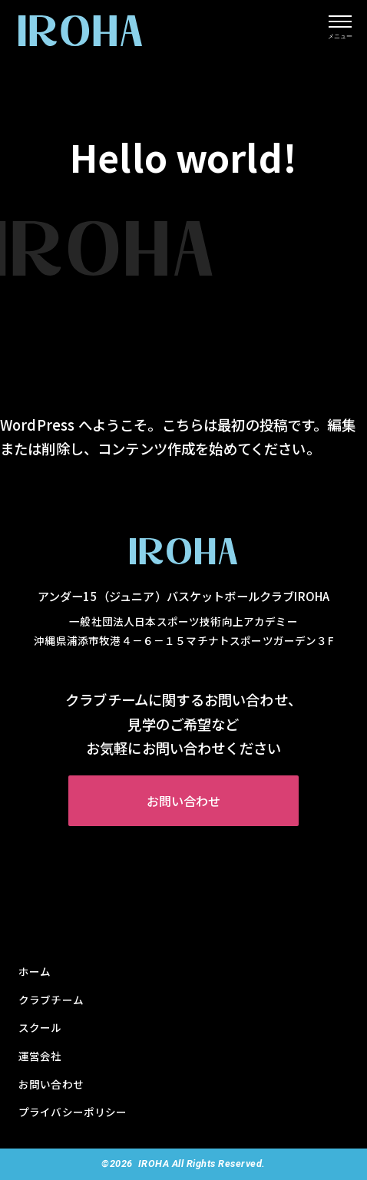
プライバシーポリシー (72, 1111)
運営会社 (40, 1055)
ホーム (34, 971)
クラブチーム (51, 999)
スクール (40, 1027)
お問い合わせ (184, 801)
